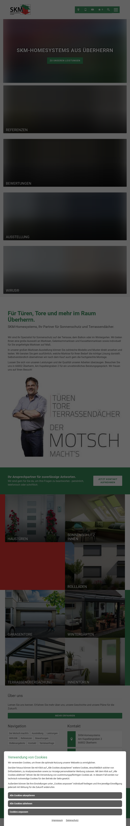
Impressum (57, 820)
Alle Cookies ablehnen (21, 803)
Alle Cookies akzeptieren (22, 795)
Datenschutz (72, 820)
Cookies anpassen (19, 812)
